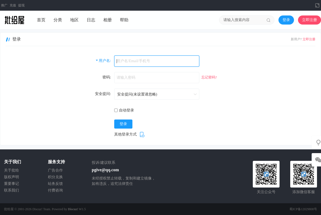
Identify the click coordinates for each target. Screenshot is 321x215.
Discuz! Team (41, 209)
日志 (91, 20)
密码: (106, 77)
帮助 (124, 20)
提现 (21, 5)
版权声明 (11, 177)
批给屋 (9, 209)
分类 (58, 20)
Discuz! (73, 209)
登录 (286, 20)
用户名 (104, 61)
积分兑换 (55, 177)
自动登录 (124, 110)
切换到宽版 (317, 5)
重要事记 (11, 184)
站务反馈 (55, 184)
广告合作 (55, 170)
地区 (74, 20)
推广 (4, 5)
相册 (107, 20)
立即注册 (309, 20)
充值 (13, 5)
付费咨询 (55, 190)
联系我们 (11, 190)
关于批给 (11, 170)
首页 (41, 20)
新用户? (296, 39)
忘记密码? (209, 77)
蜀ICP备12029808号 (303, 209)
